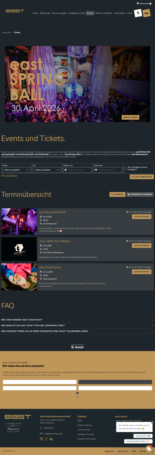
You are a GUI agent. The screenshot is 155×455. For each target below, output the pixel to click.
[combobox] (16, 170)
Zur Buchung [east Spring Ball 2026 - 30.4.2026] (142, 217)
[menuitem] (144, 3)
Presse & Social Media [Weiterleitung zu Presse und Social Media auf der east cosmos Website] (87, 439)
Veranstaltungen (140, 194)
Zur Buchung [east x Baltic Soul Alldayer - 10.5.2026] (142, 245)
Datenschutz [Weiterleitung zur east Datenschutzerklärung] (123, 451)
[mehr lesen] (77, 84)
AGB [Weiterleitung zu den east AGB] (134, 451)
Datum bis (98, 165)
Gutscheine (119, 13)
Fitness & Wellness (103, 13)
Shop (129, 13)
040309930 (48, 428)
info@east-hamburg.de (53, 433)
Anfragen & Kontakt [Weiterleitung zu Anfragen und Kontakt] (86, 434)
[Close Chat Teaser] (152, 422)
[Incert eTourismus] (77, 347)
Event (4, 165)
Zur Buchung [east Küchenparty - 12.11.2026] (142, 272)
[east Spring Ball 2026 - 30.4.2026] (19, 221)
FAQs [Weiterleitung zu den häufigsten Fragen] (80, 420)
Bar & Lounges (59, 13)
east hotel (6, 32)
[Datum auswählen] (77, 170)
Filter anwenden (142, 177)
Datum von (68, 165)
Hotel (35, 13)
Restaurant (45, 13)
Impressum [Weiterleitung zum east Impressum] (109, 451)
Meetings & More (76, 13)
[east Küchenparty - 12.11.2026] (19, 276)
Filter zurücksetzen (9, 176)
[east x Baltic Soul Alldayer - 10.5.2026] (19, 249)
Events (90, 13)
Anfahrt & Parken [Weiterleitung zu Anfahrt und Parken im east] (85, 425)
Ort (34, 165)
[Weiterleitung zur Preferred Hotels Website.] (13, 427)
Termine (117, 194)
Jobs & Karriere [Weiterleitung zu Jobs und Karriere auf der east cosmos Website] (84, 429)
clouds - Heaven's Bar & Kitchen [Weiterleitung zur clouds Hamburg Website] (128, 420)
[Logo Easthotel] (15, 10)
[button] (77, 320)
